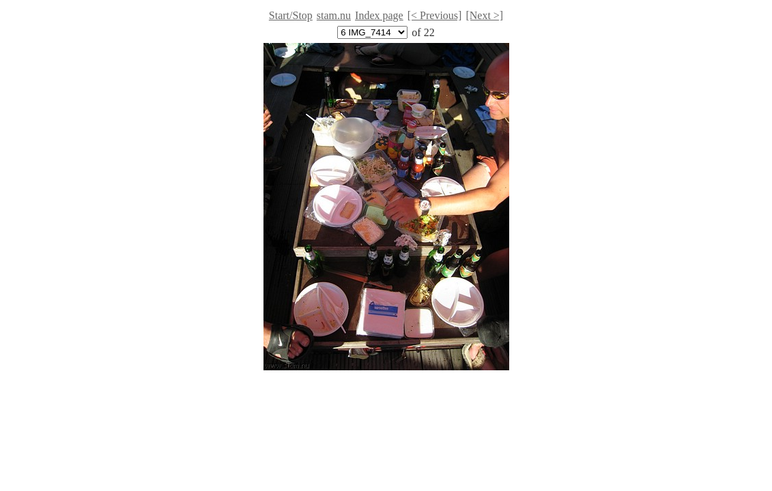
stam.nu (334, 15)
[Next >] (484, 15)
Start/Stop (291, 15)
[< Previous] (435, 15)
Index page (379, 15)
